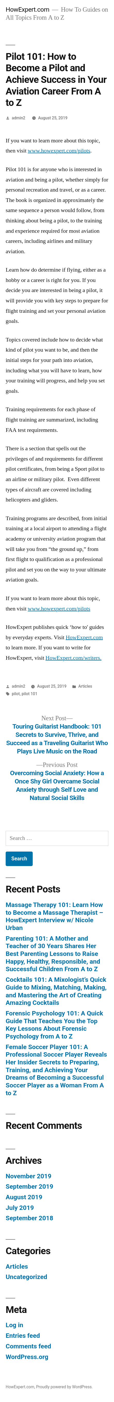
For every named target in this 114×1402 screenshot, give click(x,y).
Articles (85, 686)
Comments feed (28, 1346)
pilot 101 (29, 693)
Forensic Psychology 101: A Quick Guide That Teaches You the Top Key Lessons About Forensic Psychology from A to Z (54, 1024)
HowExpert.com (27, 9)
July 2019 (20, 1207)
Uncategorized (26, 1277)
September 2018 (29, 1218)
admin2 (18, 117)
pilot (16, 693)
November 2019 (28, 1176)
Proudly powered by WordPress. (64, 1386)
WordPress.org (27, 1357)
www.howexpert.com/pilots (59, 150)
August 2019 (24, 1197)
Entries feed (23, 1335)
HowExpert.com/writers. (74, 658)
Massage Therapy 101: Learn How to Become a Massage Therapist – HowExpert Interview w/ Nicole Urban (54, 916)
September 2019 (29, 1186)
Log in (14, 1325)
